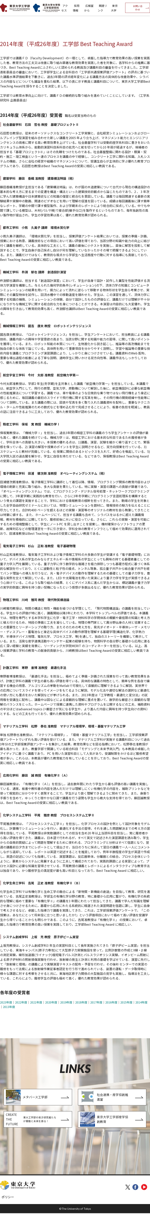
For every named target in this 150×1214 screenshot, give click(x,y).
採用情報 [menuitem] (76, 8)
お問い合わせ (137, 7)
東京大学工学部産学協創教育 (104, 1120)
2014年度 (141, 1002)
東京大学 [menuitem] (114, 8)
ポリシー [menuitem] (8, 1197)
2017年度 (96, 1002)
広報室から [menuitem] (89, 8)
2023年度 (6, 1002)
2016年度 (111, 1002)
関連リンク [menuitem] (102, 8)
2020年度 (51, 1002)
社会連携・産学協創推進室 (104, 1097)
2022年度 (21, 1002)
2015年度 (126, 1002)
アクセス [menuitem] (64, 8)
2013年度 (9, 1007)
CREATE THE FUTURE (31, 1120)
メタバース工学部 (26, 1097)
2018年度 (81, 1002)
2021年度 (36, 1002)
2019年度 (66, 1002)
